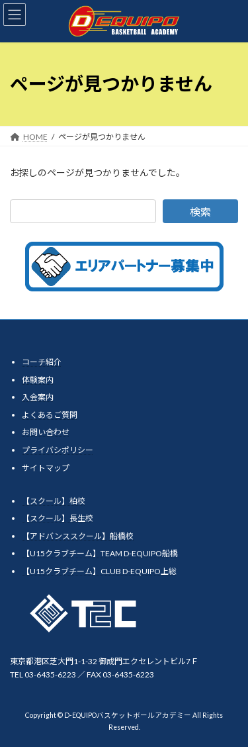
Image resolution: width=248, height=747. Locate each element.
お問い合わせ (45, 432)
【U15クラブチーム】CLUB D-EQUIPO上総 (99, 571)
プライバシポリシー (57, 450)
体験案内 (38, 379)
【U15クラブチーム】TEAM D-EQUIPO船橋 (100, 553)
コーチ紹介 (42, 362)
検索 (200, 211)
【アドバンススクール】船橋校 (78, 536)
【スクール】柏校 (53, 500)
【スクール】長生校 (57, 518)
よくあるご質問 (49, 415)
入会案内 (38, 397)
